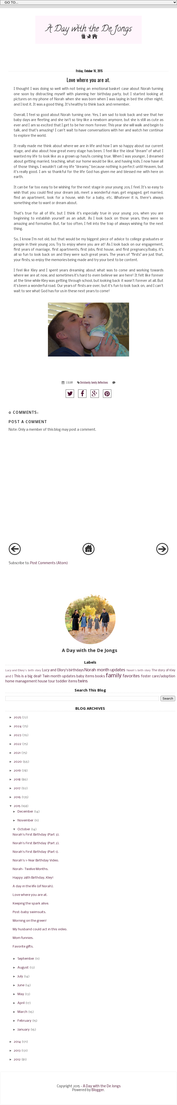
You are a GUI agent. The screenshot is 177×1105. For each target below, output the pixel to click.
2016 (17, 797)
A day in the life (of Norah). (33, 886)
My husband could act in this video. (40, 929)
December (25, 811)
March (22, 1012)
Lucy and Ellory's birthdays (63, 670)
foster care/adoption (158, 676)
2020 (18, 761)
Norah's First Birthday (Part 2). (36, 843)
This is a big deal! (27, 676)
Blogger (98, 1090)
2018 (17, 779)
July (20, 976)
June (20, 985)
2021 (17, 753)
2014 (17, 1041)
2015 (17, 806)
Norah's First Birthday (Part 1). (36, 852)
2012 (17, 1059)
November (25, 820)
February (24, 1020)
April (21, 1003)
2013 (17, 1050)
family (94, 382)
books (100, 676)
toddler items (66, 681)
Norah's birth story (139, 670)
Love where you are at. (30, 895)
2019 (17, 770)
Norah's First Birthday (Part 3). (36, 834)
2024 (18, 726)
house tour (46, 681)
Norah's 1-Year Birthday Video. (36, 860)
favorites (131, 676)
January (23, 1029)
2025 (17, 717)
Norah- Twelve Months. (30, 869)
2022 (17, 744)
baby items (85, 676)
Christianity (85, 382)
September (25, 958)
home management (21, 681)
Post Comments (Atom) (49, 563)
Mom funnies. (23, 938)
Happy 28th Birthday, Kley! (33, 877)
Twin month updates (59, 676)
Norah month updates (104, 670)
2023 (17, 735)
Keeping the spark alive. (31, 903)
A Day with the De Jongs (101, 1086)
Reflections (103, 382)
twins (83, 681)
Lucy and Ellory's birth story (23, 670)
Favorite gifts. (23, 946)
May (20, 994)
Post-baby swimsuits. (29, 912)
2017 (17, 788)
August (23, 967)
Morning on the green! (30, 920)
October (23, 829)
